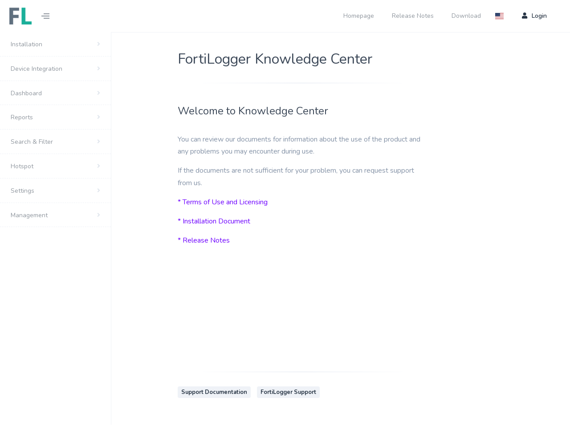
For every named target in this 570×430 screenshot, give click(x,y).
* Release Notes (204, 240)
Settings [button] (22, 191)
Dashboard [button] (26, 93)
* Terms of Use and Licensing (223, 202)
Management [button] (29, 215)
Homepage (358, 16)
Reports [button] (22, 117)
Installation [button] (26, 44)
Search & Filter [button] (32, 142)
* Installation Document (214, 221)
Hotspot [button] (22, 166)
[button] (502, 16)
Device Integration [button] (36, 69)
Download (466, 16)
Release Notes (413, 16)
